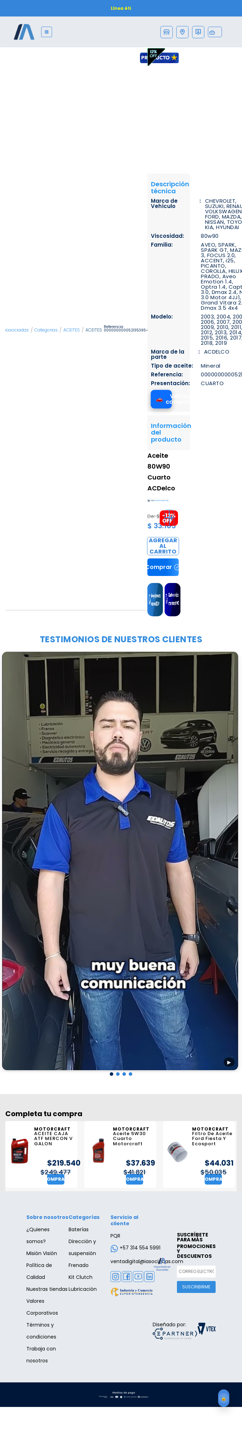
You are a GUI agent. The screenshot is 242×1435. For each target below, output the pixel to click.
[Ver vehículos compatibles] (161, 398)
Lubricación (83, 1289)
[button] (111, 1074)
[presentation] (7, 863)
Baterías (79, 1229)
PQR (115, 1235)
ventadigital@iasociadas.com (146, 1261)
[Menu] (46, 32)
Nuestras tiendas (47, 1289)
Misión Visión (41, 1253)
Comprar (163, 546)
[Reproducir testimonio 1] (120, 861)
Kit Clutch (81, 1277)
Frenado (79, 1265)
